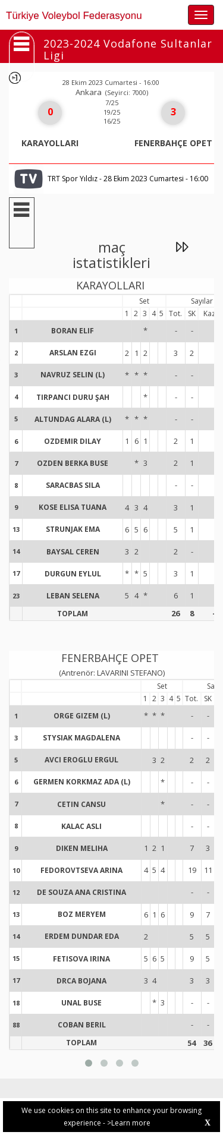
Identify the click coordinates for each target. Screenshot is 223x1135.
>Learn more (128, 1123)
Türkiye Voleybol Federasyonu (74, 15)
